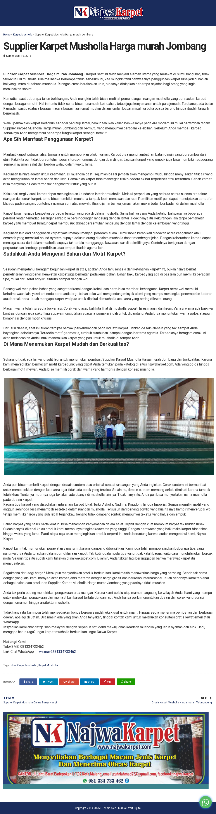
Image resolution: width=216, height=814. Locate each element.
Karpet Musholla (23, 34)
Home (6, 34)
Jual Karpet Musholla (24, 665)
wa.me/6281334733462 (57, 652)
